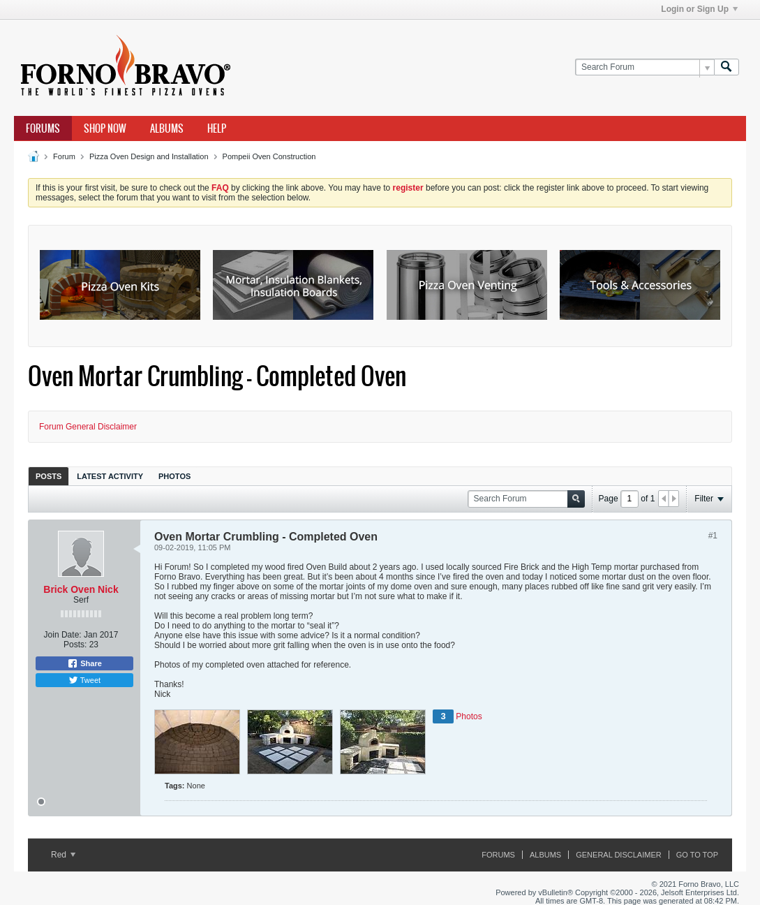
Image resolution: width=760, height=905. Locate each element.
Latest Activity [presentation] (110, 476)
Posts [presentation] (48, 476)
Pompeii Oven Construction (269, 156)
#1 (712, 535)
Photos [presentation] (174, 476)
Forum (64, 156)
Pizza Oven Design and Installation (149, 156)
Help (216, 128)
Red (63, 855)
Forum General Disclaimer (88, 427)
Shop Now (105, 128)
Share (84, 663)
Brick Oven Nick (80, 589)
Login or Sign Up (699, 9)
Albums (167, 128)
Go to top (697, 855)
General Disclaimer (618, 855)
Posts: (75, 644)
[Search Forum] (644, 67)
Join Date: (63, 635)
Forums (43, 128)
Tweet (84, 680)
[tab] (48, 475)
